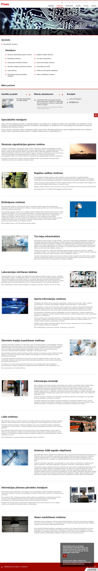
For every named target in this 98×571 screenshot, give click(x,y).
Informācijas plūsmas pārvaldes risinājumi (17, 75)
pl (96, 2)
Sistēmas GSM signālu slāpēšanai (47, 70)
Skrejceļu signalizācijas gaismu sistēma (19, 54)
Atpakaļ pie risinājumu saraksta (15, 567)
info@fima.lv (74, 102)
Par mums (51, 6)
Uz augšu (96, 115)
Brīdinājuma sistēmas (14, 58)
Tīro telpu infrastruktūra (44, 58)
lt (90, 2)
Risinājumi (60, 6)
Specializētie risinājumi (10, 44)
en (93, 2)
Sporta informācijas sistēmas (45, 62)
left (26, 94)
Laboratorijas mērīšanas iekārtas (17, 62)
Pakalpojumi (69, 6)
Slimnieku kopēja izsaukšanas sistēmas (19, 66)
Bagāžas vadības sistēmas (45, 54)
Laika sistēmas (12, 70)
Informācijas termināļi (43, 66)
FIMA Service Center (79, 2)
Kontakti (93, 6)
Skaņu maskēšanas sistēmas (46, 74)
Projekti (86, 6)
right (29, 94)
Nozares (78, 6)
